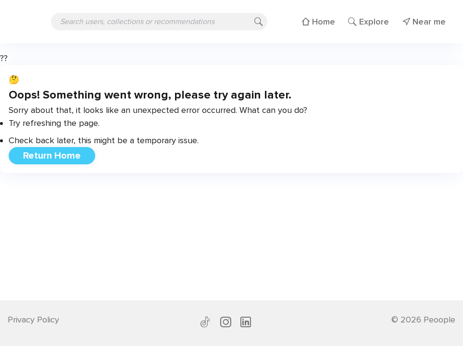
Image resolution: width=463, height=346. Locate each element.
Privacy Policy (33, 319)
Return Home (52, 155)
